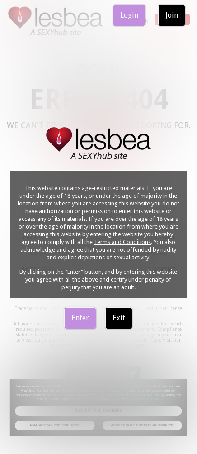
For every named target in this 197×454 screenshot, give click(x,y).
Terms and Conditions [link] (122, 242)
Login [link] (129, 15)
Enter (80, 318)
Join (171, 15)
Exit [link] (119, 318)
